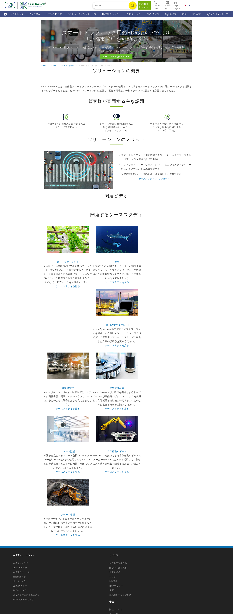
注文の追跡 (114, 572)
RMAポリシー (116, 586)
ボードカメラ (19, 581)
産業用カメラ (19, 576)
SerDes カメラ (20, 590)
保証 (111, 590)
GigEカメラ (170, 14)
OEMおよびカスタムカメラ (26, 595)
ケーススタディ (68, 65)
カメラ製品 (34, 14)
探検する (196, 14)
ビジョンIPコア (54, 14)
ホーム (44, 65)
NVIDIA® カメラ (111, 14)
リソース (54, 65)
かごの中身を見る (118, 563)
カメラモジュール (21, 572)
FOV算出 (113, 581)
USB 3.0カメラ (20, 567)
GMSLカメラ (153, 14)
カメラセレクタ (13, 14)
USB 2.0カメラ (20, 586)
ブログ (112, 576)
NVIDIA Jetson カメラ (23, 599)
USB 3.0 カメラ (133, 14)
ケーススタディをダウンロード (116, 56)
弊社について (115, 609)
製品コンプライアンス (120, 595)
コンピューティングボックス (82, 14)
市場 (184, 14)
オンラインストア (217, 14)
